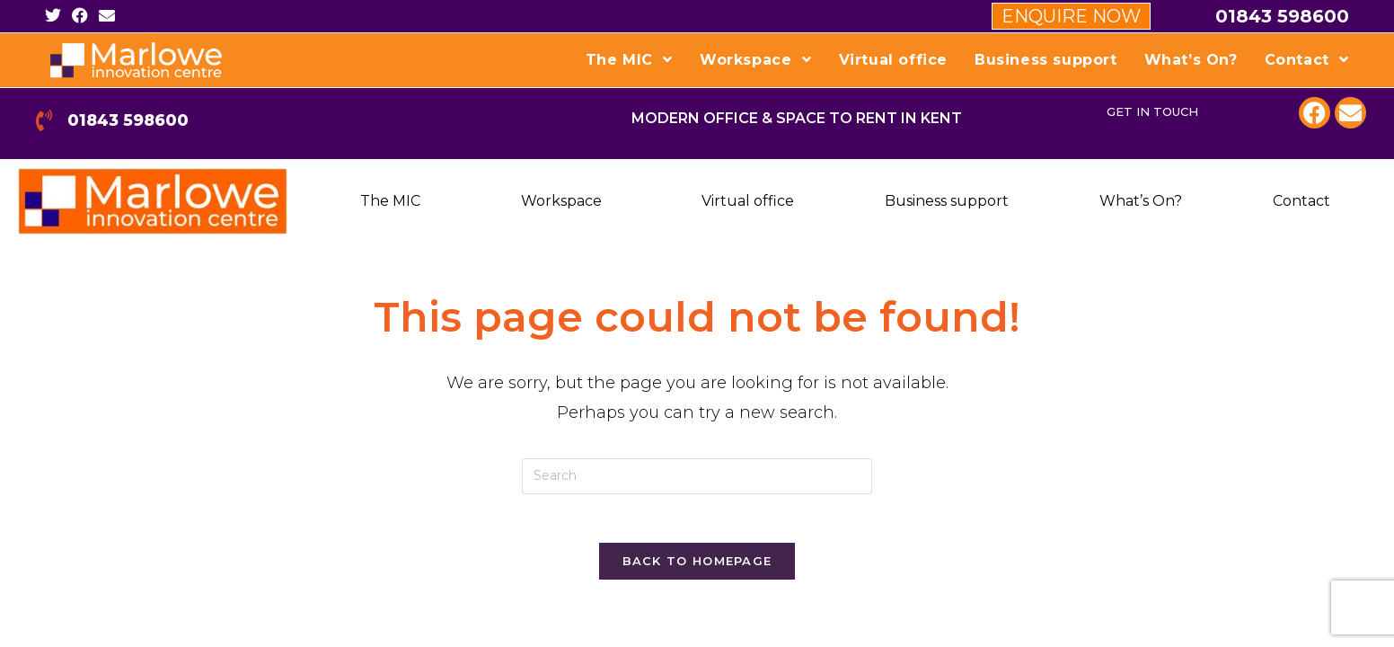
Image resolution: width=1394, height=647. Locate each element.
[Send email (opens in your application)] (106, 16)
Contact (1301, 200)
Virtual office (747, 200)
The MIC (390, 200)
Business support (947, 200)
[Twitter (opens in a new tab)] (55, 16)
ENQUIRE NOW (1071, 16)
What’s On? (1140, 200)
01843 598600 (1282, 16)
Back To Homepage (697, 566)
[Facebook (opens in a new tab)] (79, 16)
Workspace (561, 200)
